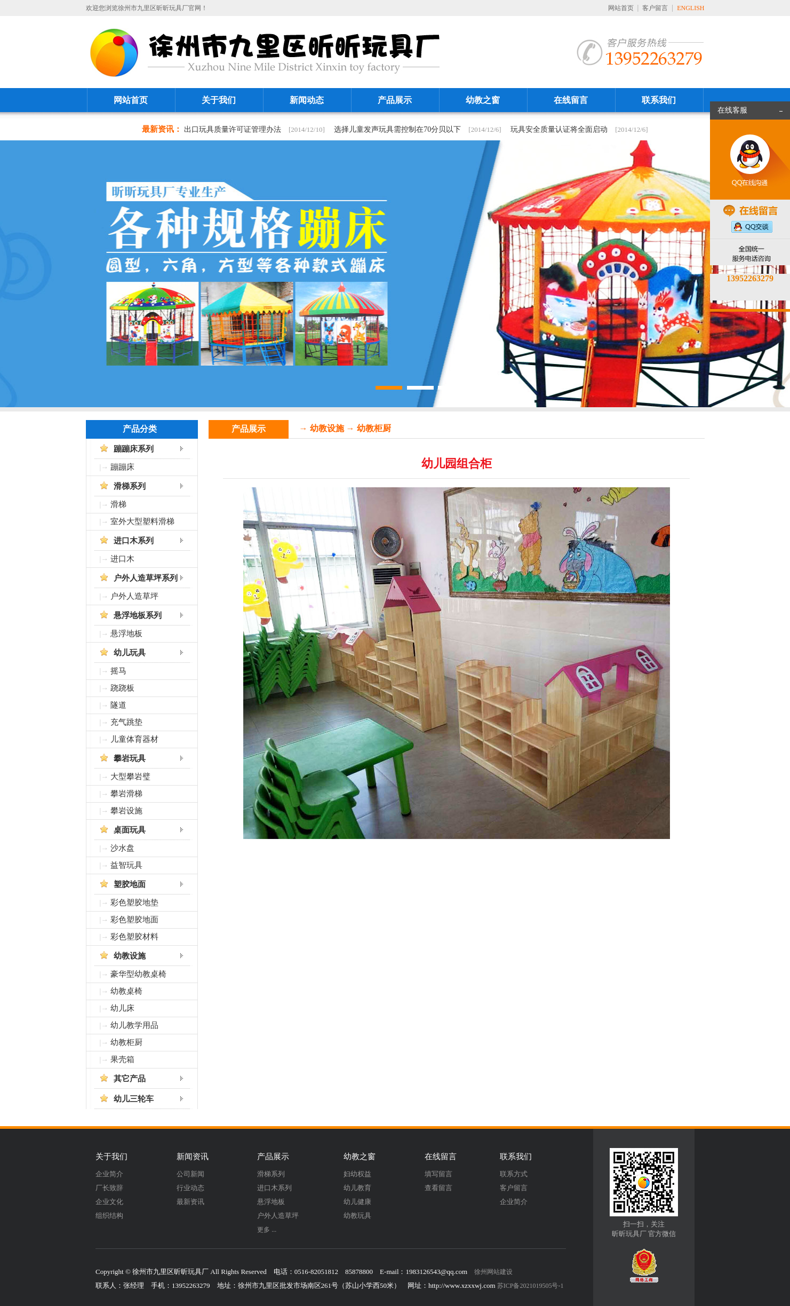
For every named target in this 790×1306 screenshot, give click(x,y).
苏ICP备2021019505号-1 (530, 1285)
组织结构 (109, 1216)
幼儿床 (122, 1008)
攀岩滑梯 (126, 793)
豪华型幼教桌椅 (138, 974)
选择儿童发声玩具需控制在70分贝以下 (397, 129)
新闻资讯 (193, 1156)
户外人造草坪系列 (146, 578)
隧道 (118, 705)
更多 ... (266, 1229)
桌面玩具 (130, 830)
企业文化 (109, 1202)
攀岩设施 (126, 810)
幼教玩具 (357, 1216)
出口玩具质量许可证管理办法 (232, 129)
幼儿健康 (357, 1202)
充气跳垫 (126, 722)
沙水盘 (122, 848)
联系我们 (659, 100)
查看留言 (438, 1188)
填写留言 (438, 1174)
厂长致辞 (109, 1188)
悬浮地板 (126, 633)
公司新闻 (190, 1174)
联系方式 (514, 1174)
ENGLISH (690, 8)
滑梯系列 (130, 486)
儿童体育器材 (134, 739)
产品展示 (395, 100)
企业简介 (109, 1174)
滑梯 (118, 504)
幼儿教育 (357, 1188)
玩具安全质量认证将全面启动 (559, 129)
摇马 (118, 671)
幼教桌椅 (126, 991)
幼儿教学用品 (134, 1025)
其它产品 (130, 1078)
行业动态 (190, 1188)
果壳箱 (122, 1059)
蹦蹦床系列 (134, 449)
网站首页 (621, 8)
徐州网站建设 (493, 1272)
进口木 (122, 559)
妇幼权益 (357, 1174)
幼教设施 (130, 956)
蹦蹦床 (122, 467)
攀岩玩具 (130, 758)
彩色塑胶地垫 (134, 902)
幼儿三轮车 (134, 1099)
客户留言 (655, 8)
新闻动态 (307, 100)
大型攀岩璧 (130, 776)
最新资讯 (190, 1202)
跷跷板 (122, 688)
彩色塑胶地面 (134, 919)
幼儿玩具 (130, 652)
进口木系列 (134, 540)
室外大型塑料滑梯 (142, 521)
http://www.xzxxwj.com (462, 1285)
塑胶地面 (130, 884)
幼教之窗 (483, 100)
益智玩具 (126, 865)
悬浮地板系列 (138, 615)
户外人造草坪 (134, 596)
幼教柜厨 (126, 1042)
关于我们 (219, 100)
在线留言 (571, 100)
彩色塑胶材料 (134, 936)
